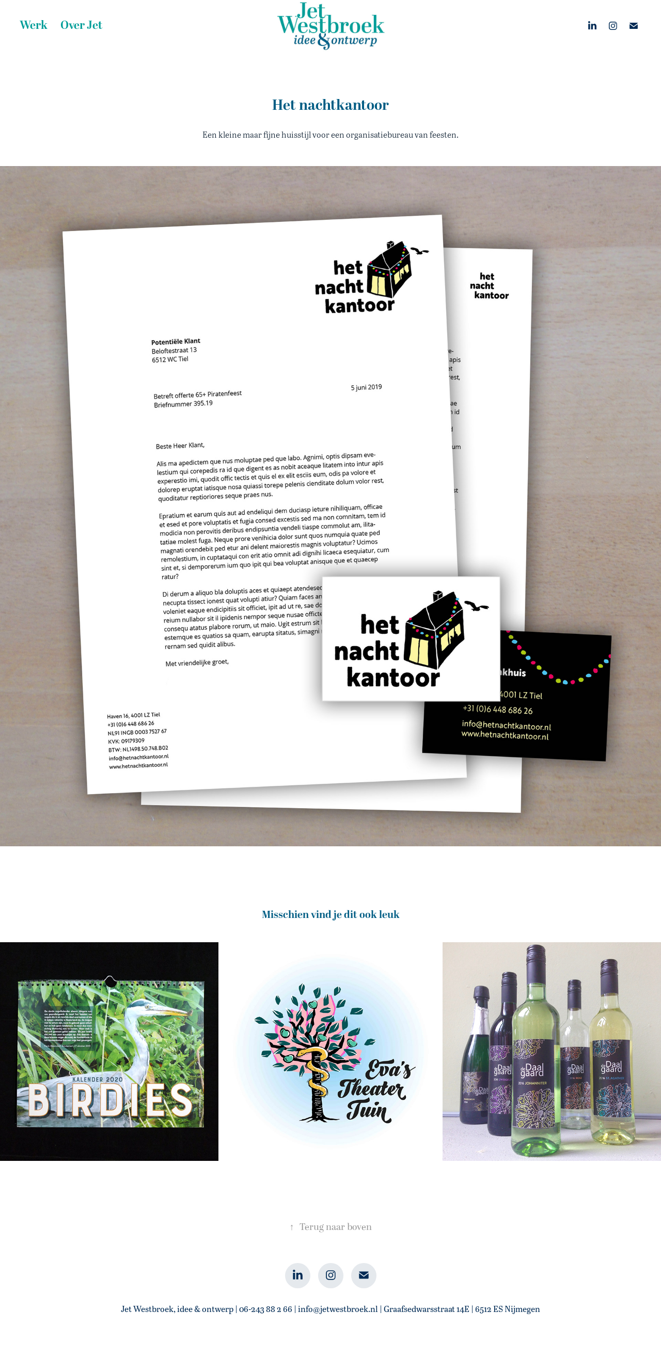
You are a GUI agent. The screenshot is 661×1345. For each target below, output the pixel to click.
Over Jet (81, 25)
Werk (34, 25)
